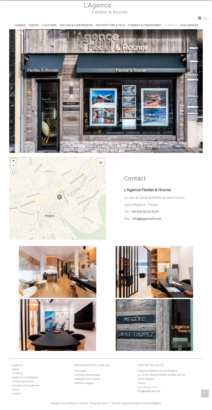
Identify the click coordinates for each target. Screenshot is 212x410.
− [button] (13, 165)
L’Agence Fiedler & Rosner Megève (157, 370)
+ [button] (13, 161)
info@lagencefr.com (146, 219)
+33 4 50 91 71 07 (147, 387)
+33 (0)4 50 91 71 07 (145, 212)
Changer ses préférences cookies (69, 403)
